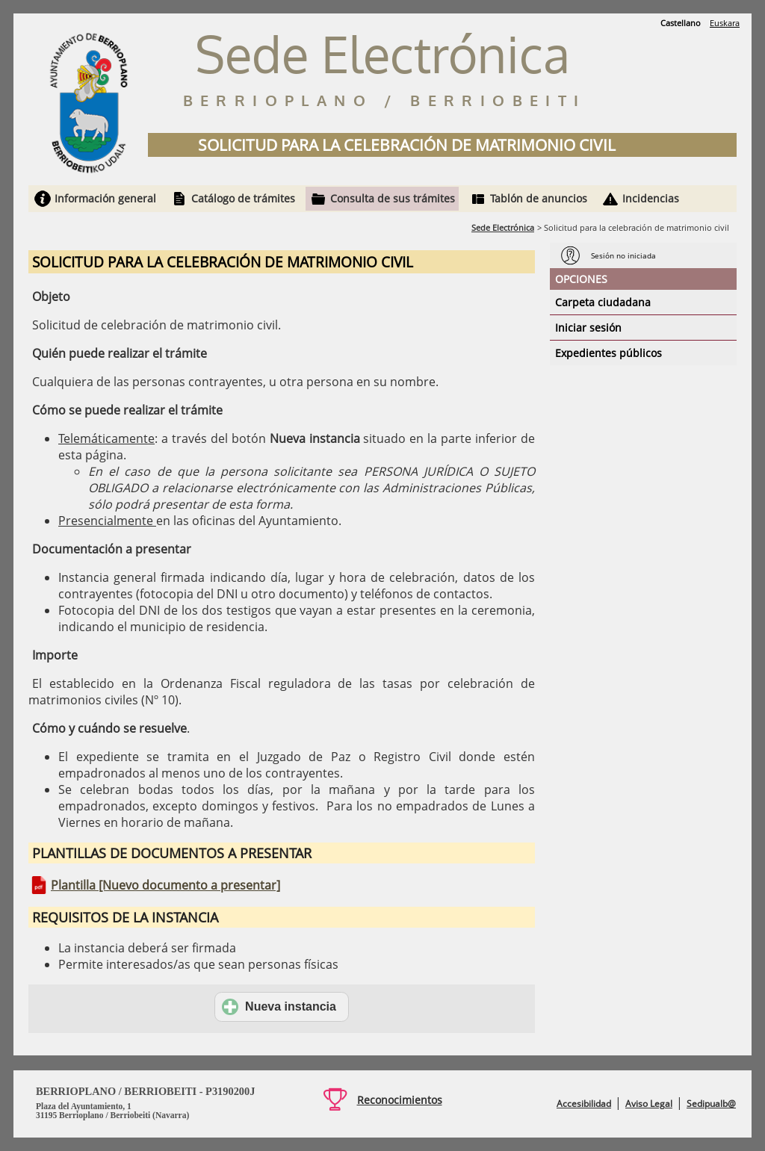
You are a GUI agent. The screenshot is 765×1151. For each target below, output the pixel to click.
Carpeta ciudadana (603, 302)
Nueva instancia (279, 1007)
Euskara (725, 22)
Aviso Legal (648, 1103)
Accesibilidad (584, 1103)
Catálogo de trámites (243, 198)
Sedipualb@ (711, 1103)
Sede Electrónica (502, 227)
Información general (105, 198)
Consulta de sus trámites (392, 198)
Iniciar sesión (588, 327)
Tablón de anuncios (538, 198)
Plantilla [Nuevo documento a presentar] (165, 885)
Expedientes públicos (608, 353)
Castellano (680, 22)
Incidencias (650, 198)
